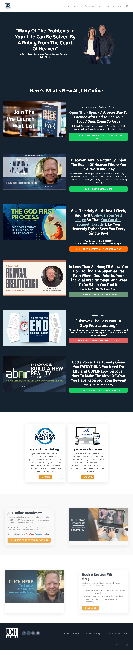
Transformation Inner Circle (90, 6)
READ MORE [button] (45, 481)
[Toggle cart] (127, 6)
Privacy (97, 638)
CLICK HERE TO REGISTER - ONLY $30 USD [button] (98, 297)
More (110, 6)
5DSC (67, 6)
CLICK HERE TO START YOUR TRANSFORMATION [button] (98, 251)
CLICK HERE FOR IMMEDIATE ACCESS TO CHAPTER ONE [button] (99, 137)
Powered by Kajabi (122, 650)
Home (60, 6)
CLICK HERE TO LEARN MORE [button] (98, 190)
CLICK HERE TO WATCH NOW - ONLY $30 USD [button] (98, 344)
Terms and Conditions (81, 638)
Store (73, 6)
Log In (118, 6)
